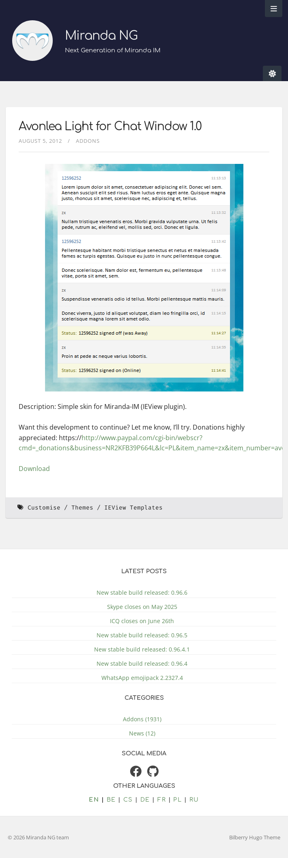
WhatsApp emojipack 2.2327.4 (142, 678)
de (145, 799)
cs (128, 799)
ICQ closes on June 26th (142, 621)
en (94, 799)
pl (177, 799)
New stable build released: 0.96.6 (142, 592)
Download (34, 468)
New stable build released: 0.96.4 (142, 663)
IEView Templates (133, 508)
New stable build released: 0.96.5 (142, 635)
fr (161, 799)
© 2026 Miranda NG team (38, 837)
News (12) (142, 733)
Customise (44, 508)
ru (194, 799)
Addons (88, 140)
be (111, 799)
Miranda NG (101, 36)
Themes (82, 508)
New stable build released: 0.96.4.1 (142, 649)
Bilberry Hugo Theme (254, 837)
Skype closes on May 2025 (142, 607)
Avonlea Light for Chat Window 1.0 (110, 126)
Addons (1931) (142, 719)
